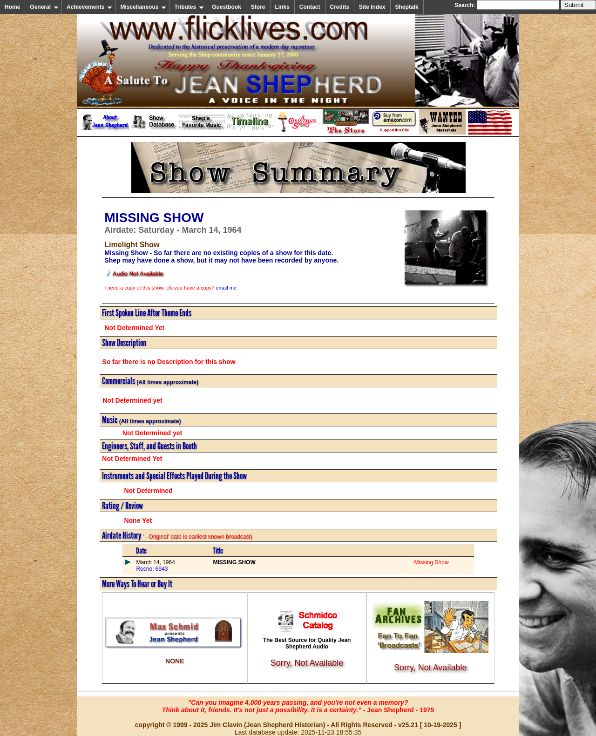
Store (258, 7)
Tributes (189, 7)
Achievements (89, 7)
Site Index (372, 7)
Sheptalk (407, 7)
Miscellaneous (143, 7)
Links (282, 7)
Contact (309, 7)
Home (12, 7)
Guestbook (226, 7)
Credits (339, 7)
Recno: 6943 (152, 569)
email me (226, 287)
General (44, 7)
